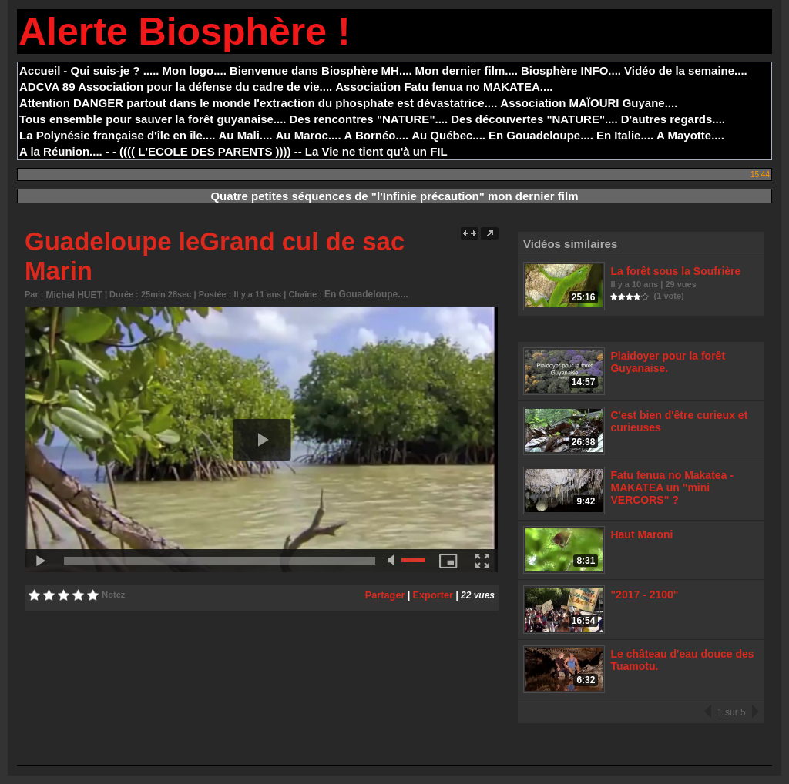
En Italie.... (624, 135)
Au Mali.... (246, 135)
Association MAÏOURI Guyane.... (588, 102)
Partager (389, 593)
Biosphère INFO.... (571, 70)
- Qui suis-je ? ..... (111, 70)
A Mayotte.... (690, 135)
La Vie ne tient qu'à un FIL (376, 151)
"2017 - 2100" (643, 600)
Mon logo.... (195, 70)
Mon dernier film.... (466, 70)
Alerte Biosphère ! (184, 31)
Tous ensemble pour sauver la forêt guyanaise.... (153, 119)
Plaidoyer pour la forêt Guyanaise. (665, 362)
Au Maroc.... (308, 135)
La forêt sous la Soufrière (672, 270)
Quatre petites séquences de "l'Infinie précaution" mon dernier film (394, 196)
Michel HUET (72, 294)
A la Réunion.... (60, 151)
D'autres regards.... (673, 119)
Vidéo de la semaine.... (685, 70)
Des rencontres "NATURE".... (369, 119)
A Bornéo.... (376, 135)
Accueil (39, 70)
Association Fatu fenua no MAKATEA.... (443, 86)
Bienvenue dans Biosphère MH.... (321, 70)
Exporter (434, 593)
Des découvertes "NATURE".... (534, 119)
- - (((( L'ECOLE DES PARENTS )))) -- (204, 151)
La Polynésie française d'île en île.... (117, 135)
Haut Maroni (641, 539)
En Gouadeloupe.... (541, 135)
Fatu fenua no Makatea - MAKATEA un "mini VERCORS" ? (669, 490)
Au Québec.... (448, 135)
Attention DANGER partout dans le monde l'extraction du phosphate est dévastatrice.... (258, 102)
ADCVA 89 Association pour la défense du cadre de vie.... (175, 86)
